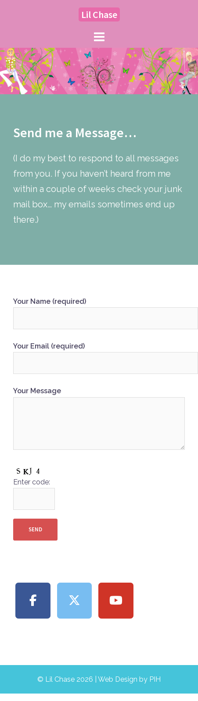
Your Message (99, 419)
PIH (155, 679)
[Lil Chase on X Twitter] (74, 601)
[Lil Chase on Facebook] (32, 601)
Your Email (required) (99, 354)
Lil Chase (99, 14)
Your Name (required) (99, 310)
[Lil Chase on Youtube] (115, 601)
